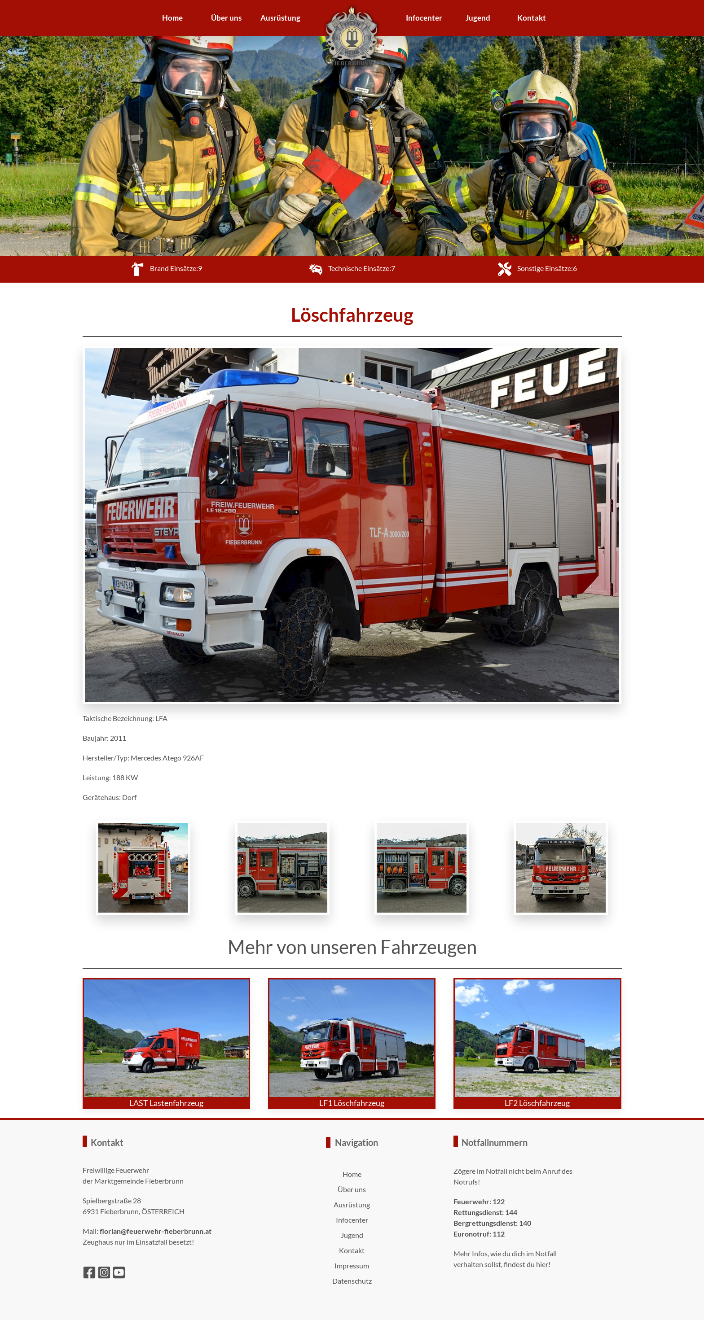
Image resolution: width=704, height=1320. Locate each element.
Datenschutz (352, 1280)
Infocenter (424, 17)
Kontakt (531, 17)
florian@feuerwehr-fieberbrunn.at (155, 1231)
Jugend (478, 17)
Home (172, 17)
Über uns (226, 17)
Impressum (351, 1265)
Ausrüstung (280, 17)
